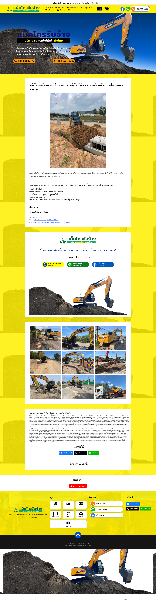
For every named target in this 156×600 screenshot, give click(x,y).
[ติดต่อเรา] (68, 519)
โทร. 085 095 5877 (54, 269)
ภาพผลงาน (68, 512)
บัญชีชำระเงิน (81, 512)
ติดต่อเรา (51, 271)
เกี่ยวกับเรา (55, 522)
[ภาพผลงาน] (68, 509)
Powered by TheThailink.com (74, 551)
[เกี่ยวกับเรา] (55, 519)
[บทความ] (68, 528)
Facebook (101, 271)
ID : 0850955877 (102, 515)
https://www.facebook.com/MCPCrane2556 (54, 224)
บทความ (68, 531)
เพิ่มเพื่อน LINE (77, 271)
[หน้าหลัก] (55, 509)
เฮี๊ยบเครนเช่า (102, 269)
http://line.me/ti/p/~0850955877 (46, 221)
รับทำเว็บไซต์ (87, 551)
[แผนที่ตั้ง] (81, 519)
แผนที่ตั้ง (81, 522)
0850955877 (77, 269)
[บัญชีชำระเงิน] (81, 509)
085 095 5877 (142, 9)
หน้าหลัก (55, 512)
